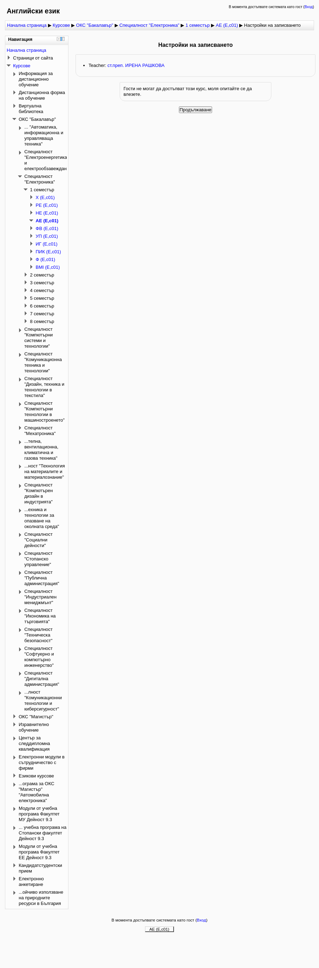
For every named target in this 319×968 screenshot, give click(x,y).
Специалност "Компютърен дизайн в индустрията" (38, 493)
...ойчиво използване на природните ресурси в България (41, 897)
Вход (309, 7)
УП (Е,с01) (47, 236)
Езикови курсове (36, 775)
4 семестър (42, 290)
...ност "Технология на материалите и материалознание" (44, 471)
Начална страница (27, 25)
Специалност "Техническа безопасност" (38, 635)
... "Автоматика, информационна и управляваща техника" (43, 135)
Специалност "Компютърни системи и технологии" (38, 338)
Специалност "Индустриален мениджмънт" (40, 597)
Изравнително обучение (34, 727)
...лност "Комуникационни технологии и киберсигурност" (43, 700)
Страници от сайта (33, 58)
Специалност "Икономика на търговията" (40, 616)
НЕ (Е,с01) (47, 213)
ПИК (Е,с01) (48, 251)
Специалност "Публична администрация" (41, 578)
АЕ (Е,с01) (227, 25)
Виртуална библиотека (31, 108)
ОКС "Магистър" (36, 716)
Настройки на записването (272, 25)
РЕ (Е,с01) (47, 205)
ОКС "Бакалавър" (94, 25)
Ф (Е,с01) (45, 259)
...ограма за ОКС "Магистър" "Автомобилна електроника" (36, 792)
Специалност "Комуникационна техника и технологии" (43, 362)
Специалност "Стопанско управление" (38, 559)
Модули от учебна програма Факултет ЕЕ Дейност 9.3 (39, 852)
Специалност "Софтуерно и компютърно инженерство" (39, 657)
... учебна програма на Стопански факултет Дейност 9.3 (42, 833)
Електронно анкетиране (31, 881)
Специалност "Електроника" (150, 25)
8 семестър (42, 321)
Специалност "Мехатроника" (40, 430)
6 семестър (42, 306)
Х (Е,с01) (45, 197)
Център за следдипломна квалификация (34, 743)
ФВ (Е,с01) (47, 228)
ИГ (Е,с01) (47, 244)
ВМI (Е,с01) (48, 267)
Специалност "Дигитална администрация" (41, 678)
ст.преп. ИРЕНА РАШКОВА (135, 65)
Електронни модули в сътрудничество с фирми (42, 762)
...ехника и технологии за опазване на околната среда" (41, 518)
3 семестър (42, 282)
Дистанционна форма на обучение (42, 95)
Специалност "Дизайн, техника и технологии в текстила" (44, 387)
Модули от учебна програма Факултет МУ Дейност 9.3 (39, 814)
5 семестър (42, 298)
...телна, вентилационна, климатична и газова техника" (41, 450)
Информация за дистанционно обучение (36, 79)
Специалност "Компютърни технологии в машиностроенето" (44, 412)
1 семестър (198, 25)
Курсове (61, 25)
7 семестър (42, 313)
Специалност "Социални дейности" (38, 540)
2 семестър (42, 275)
